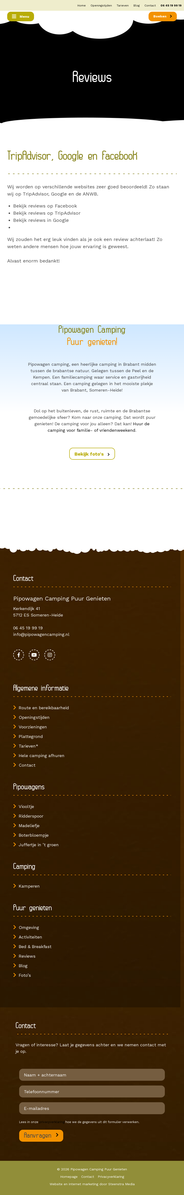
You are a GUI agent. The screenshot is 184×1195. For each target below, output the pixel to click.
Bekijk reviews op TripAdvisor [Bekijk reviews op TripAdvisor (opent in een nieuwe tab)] (46, 213)
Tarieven (123, 5)
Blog (136, 5)
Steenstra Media (121, 1184)
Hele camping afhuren (41, 755)
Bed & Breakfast (35, 946)
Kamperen (29, 886)
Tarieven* (28, 745)
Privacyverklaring (111, 1177)
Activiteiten (30, 936)
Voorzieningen (33, 726)
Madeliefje (29, 825)
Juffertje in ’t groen (39, 844)
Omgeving (29, 927)
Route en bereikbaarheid (44, 707)
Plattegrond (31, 736)
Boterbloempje (34, 835)
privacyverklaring (51, 1122)
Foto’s (25, 975)
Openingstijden (101, 5)
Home (81, 5)
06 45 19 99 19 (171, 5)
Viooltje (26, 806)
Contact (150, 5)
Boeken (162, 16)
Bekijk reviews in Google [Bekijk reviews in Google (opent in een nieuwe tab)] (41, 220)
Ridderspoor (31, 815)
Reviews (27, 956)
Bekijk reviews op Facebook (45, 206)
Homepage (69, 1177)
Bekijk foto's (92, 454)
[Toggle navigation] (20, 16)
